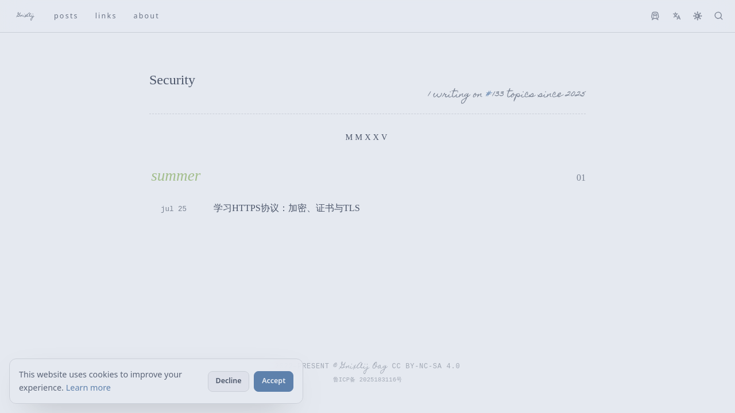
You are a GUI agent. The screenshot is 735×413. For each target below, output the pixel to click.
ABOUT (146, 16)
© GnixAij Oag (360, 366)
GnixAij (25, 16)
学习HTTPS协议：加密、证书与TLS (287, 207)
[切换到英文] (676, 16)
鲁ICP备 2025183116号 (368, 380)
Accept (273, 380)
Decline (229, 380)
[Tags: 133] (495, 95)
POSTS (66, 16)
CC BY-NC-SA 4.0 (427, 366)
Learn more (88, 387)
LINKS (106, 16)
